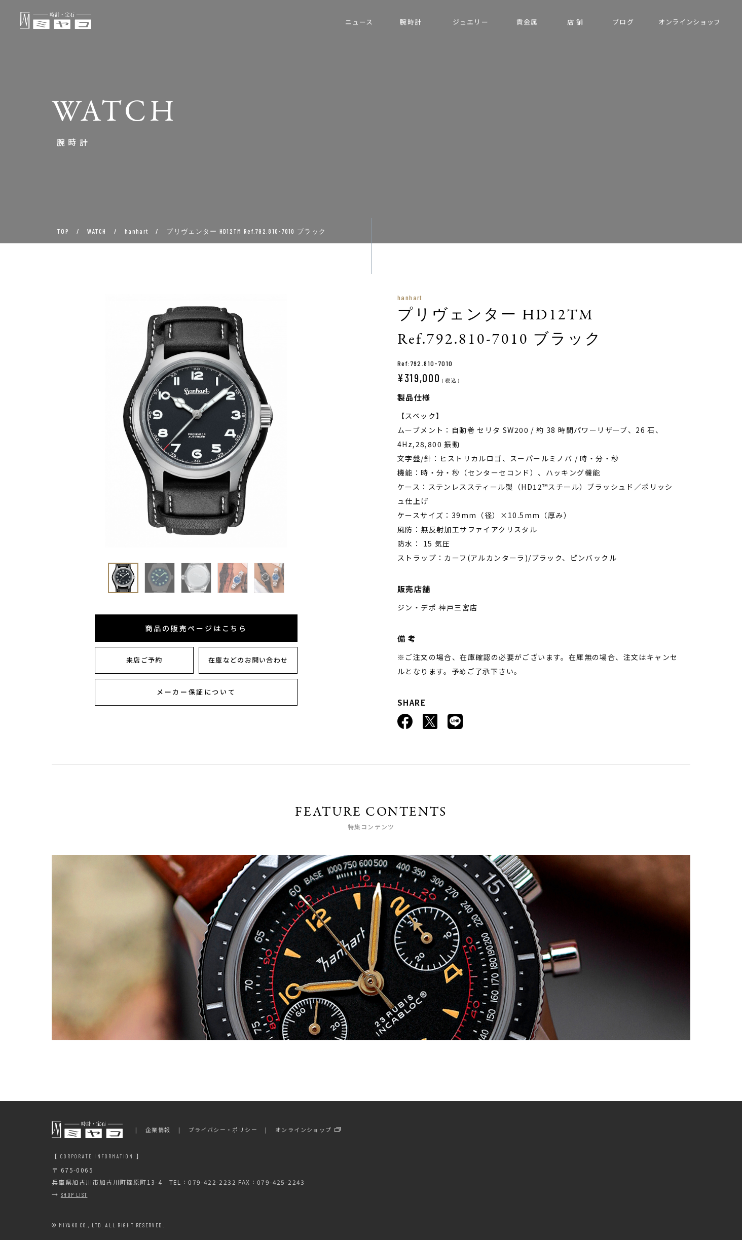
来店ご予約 (144, 660)
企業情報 (158, 1129)
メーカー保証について (196, 692)
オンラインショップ (303, 1129)
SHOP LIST (74, 1194)
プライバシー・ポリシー (223, 1129)
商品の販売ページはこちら (196, 628)
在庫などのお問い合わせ (248, 660)
